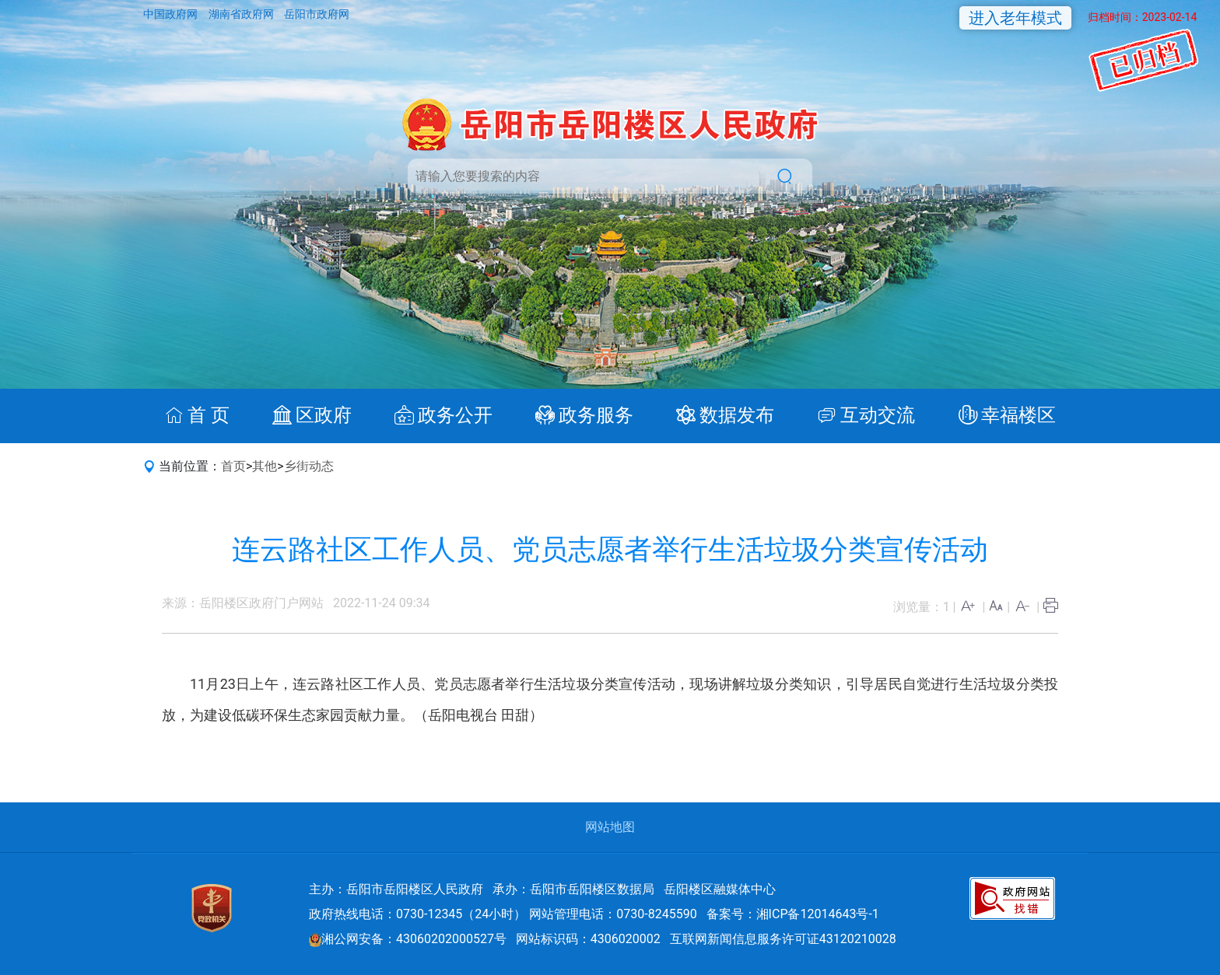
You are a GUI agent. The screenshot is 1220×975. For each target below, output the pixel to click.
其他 (264, 466)
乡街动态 (309, 466)
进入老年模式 (1015, 18)
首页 (233, 466)
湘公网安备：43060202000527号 (408, 938)
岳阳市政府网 (316, 14)
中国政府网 (171, 14)
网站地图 (610, 826)
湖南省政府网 (242, 14)
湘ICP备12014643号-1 (817, 914)
